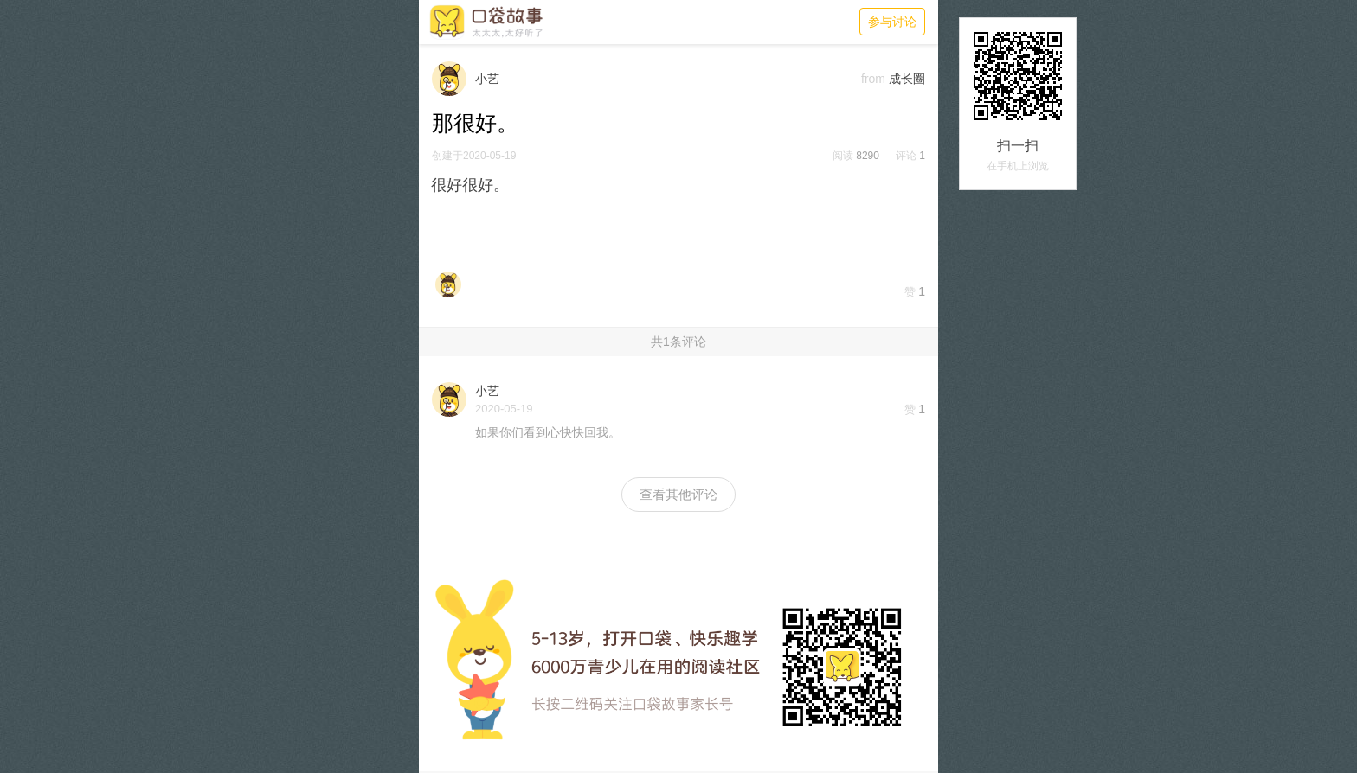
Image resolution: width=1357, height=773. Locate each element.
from (873, 79)
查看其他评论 (678, 494)
